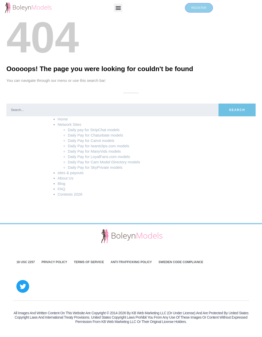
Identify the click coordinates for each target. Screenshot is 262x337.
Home (63, 119)
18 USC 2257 (25, 262)
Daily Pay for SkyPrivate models (95, 167)
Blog (61, 183)
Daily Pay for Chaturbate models (95, 135)
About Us (65, 178)
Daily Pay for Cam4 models (91, 140)
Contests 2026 (70, 194)
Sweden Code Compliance (181, 262)
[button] (118, 8)
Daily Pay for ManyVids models (94, 151)
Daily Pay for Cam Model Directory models (104, 162)
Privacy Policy (54, 262)
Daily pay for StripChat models (94, 130)
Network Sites (69, 124)
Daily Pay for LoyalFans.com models (99, 156)
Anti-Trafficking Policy (131, 262)
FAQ (61, 189)
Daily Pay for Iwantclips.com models (98, 146)
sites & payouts (71, 173)
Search (237, 110)
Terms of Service (89, 262)
